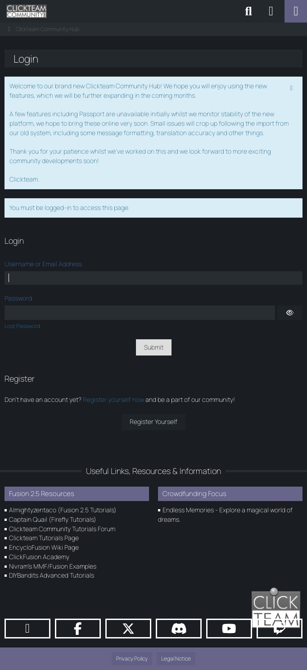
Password (18, 298)
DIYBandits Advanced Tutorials (51, 575)
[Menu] (295, 11)
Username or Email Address (43, 264)
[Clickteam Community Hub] (27, 11)
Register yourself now (113, 399)
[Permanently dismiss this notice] (292, 87)
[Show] (289, 312)
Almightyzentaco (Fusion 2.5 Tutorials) (63, 510)
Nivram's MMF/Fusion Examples (52, 566)
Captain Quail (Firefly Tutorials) (52, 519)
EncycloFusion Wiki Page (44, 547)
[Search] (248, 11)
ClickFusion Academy (39, 556)
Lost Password (22, 326)
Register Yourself (153, 421)
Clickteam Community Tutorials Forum (62, 528)
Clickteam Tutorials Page (44, 537)
